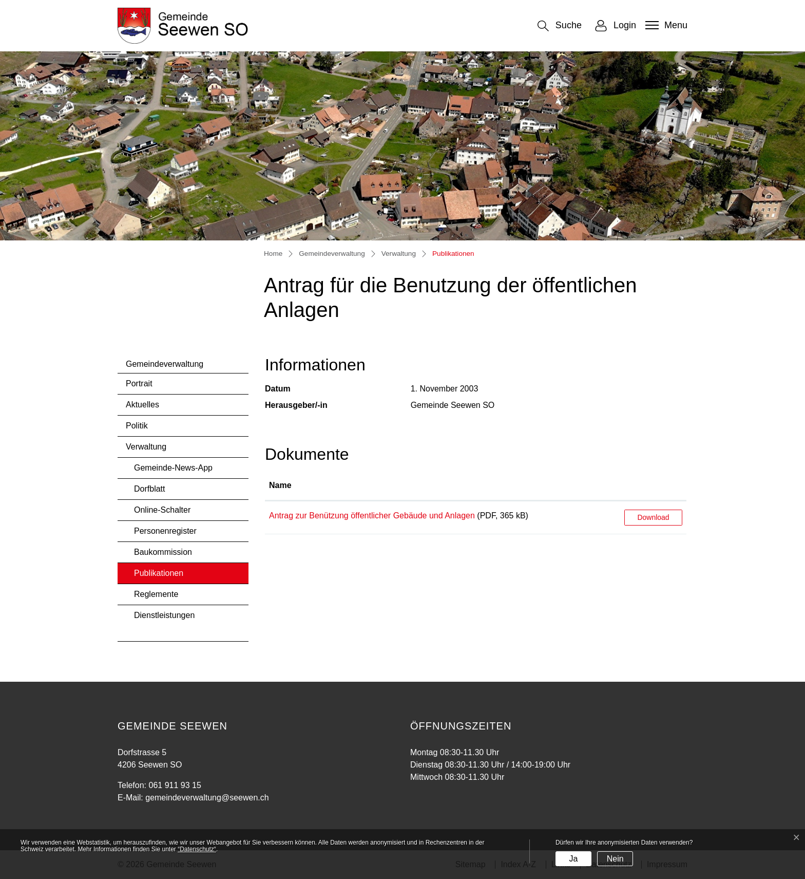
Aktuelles (142, 404)
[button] (559, 26)
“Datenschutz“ (197, 849)
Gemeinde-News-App (173, 467)
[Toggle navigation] (665, 25)
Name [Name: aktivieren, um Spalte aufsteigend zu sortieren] (280, 485)
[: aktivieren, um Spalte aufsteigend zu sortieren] (653, 486)
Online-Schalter (162, 510)
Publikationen (161, 576)
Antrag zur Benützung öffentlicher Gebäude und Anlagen (372, 515)
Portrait (139, 383)
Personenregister (165, 531)
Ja (573, 858)
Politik (137, 425)
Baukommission (163, 552)
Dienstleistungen (164, 615)
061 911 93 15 (174, 785)
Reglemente (156, 594)
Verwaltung (146, 446)
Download (653, 517)
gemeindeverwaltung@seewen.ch (207, 797)
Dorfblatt (149, 488)
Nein (615, 858)
